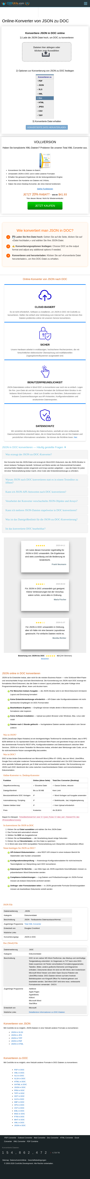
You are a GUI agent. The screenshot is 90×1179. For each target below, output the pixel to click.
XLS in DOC (19, 1076)
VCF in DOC (19, 1108)
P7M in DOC (19, 1117)
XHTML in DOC (20, 1084)
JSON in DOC (20, 1087)
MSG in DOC (19, 1114)
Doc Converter (52, 1138)
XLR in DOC (19, 1099)
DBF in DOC (19, 1102)
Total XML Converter (33, 924)
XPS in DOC (19, 1105)
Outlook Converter (25, 1138)
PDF (40, 81)
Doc (40, 98)
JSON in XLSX (17, 1032)
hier (75, 437)
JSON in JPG (16, 1035)
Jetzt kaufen (45, 205)
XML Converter (19, 1141)
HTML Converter (66, 1138)
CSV (41, 111)
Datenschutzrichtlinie (18, 1160)
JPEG (41, 107)
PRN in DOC (19, 1090)
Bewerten (45, 659)
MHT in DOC (19, 1120)
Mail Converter (39, 1138)
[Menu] (85, 3)
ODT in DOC (19, 1096)
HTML (41, 102)
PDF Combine (32, 1141)
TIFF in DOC (19, 1093)
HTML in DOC (20, 1082)
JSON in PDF (16, 1041)
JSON (41, 85)
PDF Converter (10, 1138)
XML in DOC (19, 1073)
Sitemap (5, 1160)
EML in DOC (19, 1111)
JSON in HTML (17, 1044)
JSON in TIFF (16, 1038)
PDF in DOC (19, 1070)
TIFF (41, 115)
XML (41, 94)
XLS (40, 89)
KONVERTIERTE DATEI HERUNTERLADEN (47, 127)
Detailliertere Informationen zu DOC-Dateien (47, 1012)
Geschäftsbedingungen (37, 1160)
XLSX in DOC (19, 1079)
